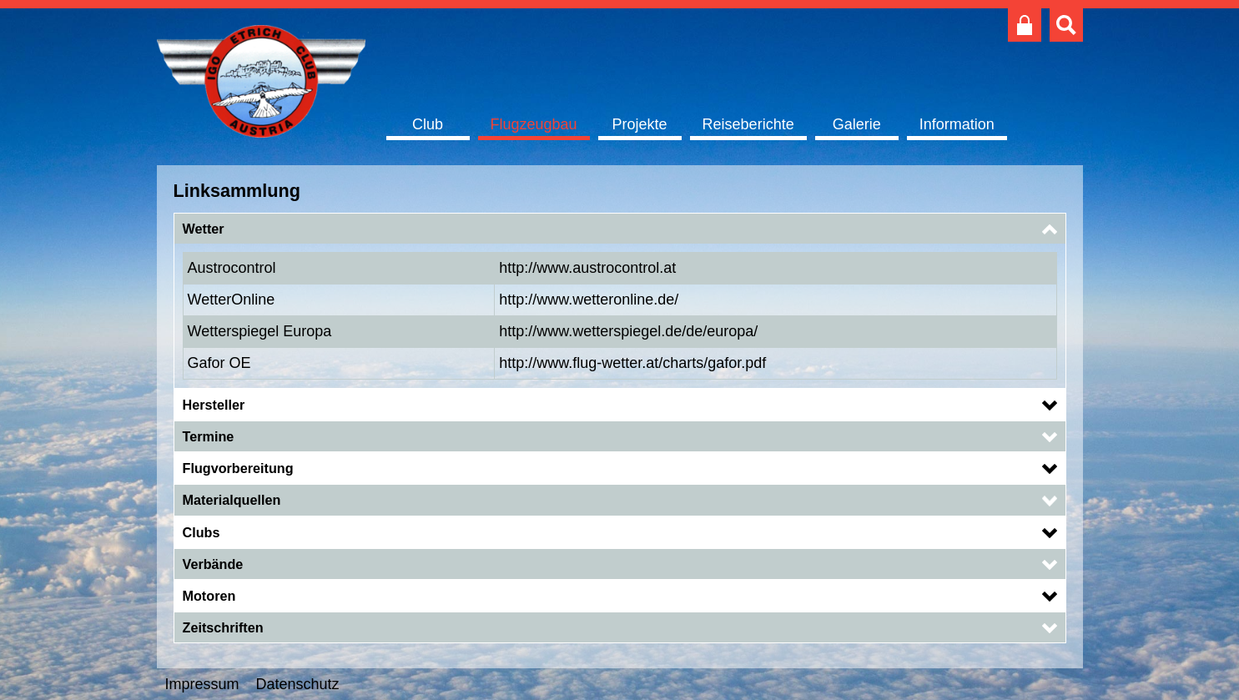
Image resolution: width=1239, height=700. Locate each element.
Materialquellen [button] (232, 499)
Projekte (639, 124)
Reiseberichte (748, 124)
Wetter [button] (203, 228)
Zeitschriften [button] (223, 627)
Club (427, 124)
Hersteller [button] (214, 404)
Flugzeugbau (534, 124)
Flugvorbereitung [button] (238, 468)
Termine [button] (208, 436)
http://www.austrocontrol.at (587, 267)
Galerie (857, 124)
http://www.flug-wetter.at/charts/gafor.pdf (632, 363)
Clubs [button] (201, 532)
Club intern (1024, 25)
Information (957, 124)
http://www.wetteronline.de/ (588, 299)
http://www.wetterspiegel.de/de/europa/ (628, 331)
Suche (1066, 25)
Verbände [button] (213, 564)
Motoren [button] (209, 595)
